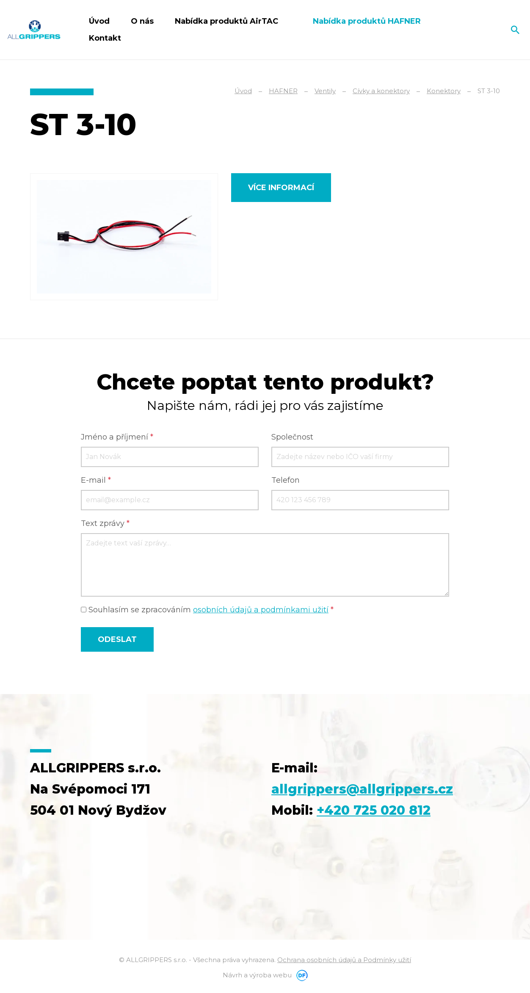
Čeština (485, 29)
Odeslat (117, 639)
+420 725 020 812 (374, 810)
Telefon (285, 480)
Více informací (281, 187)
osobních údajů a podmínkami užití (260, 609)
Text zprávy (105, 523)
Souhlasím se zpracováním (207, 609)
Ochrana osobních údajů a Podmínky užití (344, 959)
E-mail (96, 480)
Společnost (292, 437)
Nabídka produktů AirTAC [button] (227, 21)
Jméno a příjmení (117, 437)
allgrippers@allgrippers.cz (362, 789)
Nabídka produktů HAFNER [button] (368, 21)
